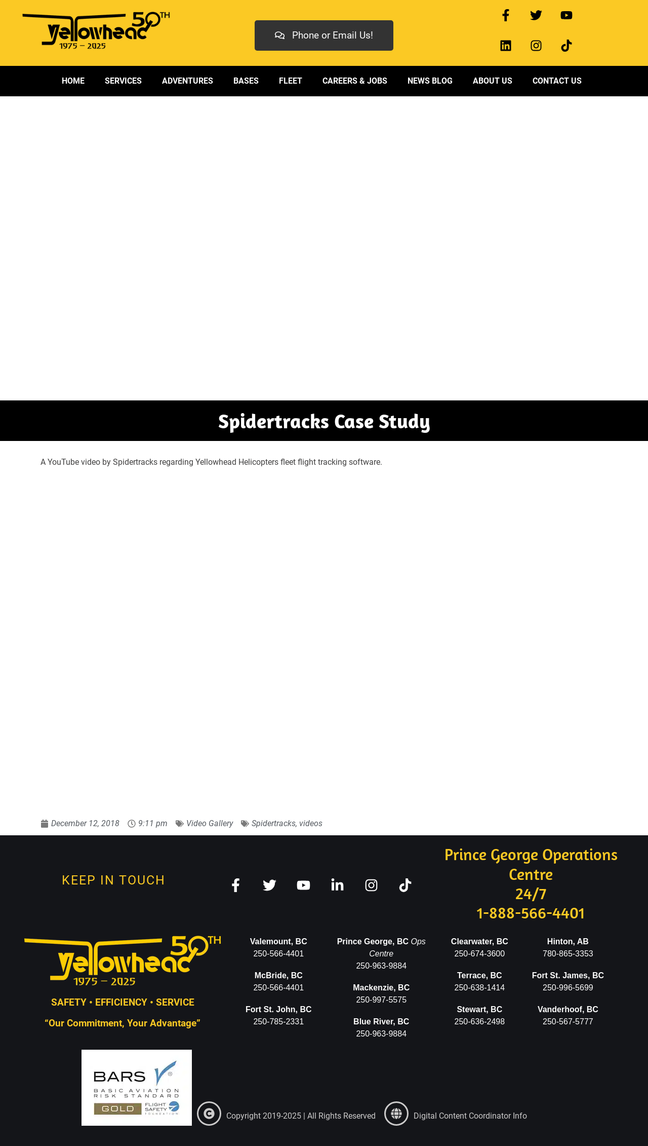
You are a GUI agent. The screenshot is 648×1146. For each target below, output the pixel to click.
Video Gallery (209, 823)
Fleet (290, 81)
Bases (246, 81)
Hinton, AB (568, 941)
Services (123, 81)
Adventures (187, 81)
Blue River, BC (381, 1021)
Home (73, 81)
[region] (324, 248)
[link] (209, 1113)
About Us (492, 81)
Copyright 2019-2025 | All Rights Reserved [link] (301, 1116)
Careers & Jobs (354, 81)
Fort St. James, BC (568, 975)
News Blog (430, 81)
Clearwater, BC (479, 941)
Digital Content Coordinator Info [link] (470, 1116)
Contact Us (557, 81)
